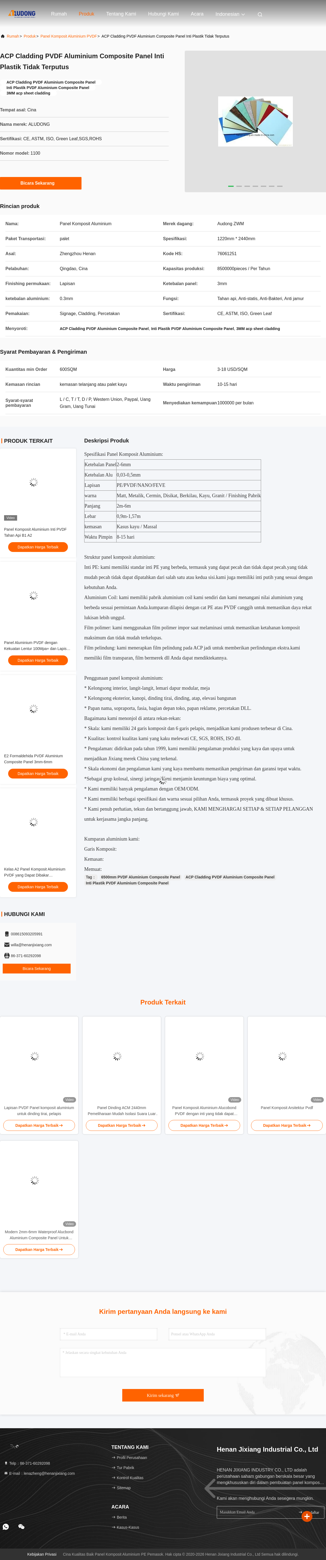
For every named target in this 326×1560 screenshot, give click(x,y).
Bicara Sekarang (40, 183)
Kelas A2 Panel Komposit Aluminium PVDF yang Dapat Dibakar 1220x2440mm (34, 875)
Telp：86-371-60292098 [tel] (27, 1463)
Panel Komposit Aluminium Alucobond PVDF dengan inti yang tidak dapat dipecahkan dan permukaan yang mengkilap (204, 1111)
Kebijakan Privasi (41, 1554)
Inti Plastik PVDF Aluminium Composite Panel (127, 883)
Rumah (59, 14)
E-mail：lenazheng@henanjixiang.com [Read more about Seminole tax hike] (39, 1473)
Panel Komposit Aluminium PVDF (68, 36)
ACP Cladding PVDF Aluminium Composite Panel (230, 877)
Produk (86, 14)
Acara (197, 14)
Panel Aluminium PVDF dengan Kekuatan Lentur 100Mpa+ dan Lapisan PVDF (37, 648)
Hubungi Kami (163, 14)
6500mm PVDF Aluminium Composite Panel (140, 877)
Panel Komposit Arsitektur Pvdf (287, 1108)
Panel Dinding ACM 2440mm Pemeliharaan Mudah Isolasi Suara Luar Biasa (122, 1111)
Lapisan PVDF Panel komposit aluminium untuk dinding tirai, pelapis (39, 1111)
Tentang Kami (121, 14)
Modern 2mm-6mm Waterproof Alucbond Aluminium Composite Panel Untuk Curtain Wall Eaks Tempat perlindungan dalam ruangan (39, 1235)
